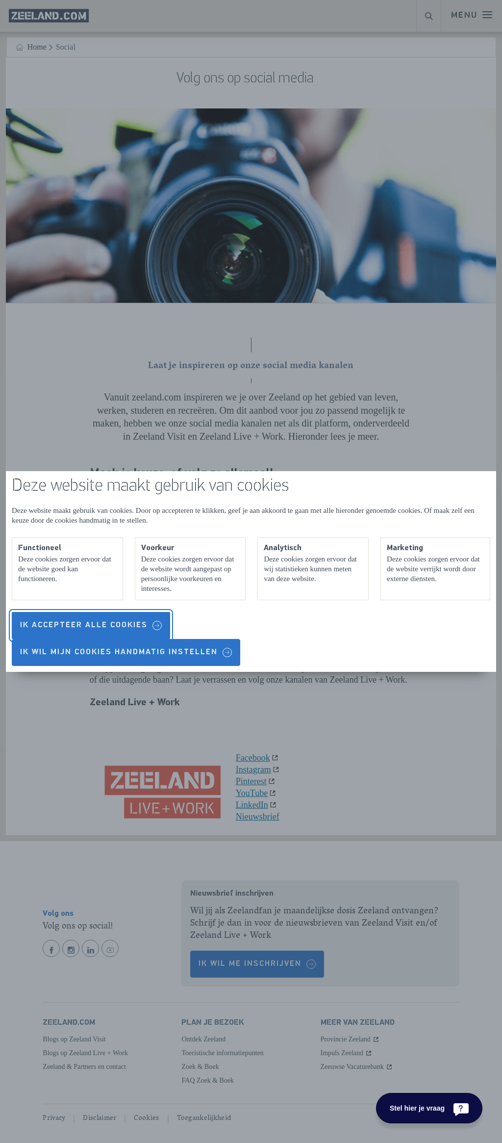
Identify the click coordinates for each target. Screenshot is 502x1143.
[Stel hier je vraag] (429, 1108)
